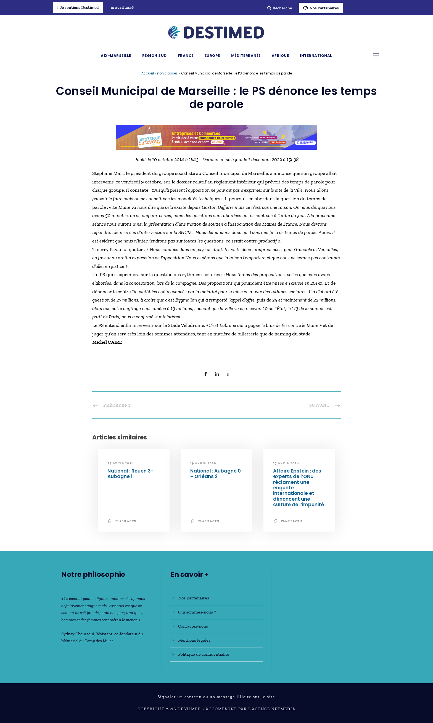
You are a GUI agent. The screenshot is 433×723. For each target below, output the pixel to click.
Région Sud (154, 55)
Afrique (280, 55)
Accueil (147, 73)
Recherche (279, 8)
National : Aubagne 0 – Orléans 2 (215, 474)
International (316, 55)
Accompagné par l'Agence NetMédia (250, 709)
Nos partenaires (193, 598)
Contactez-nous (193, 626)
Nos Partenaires (321, 8)
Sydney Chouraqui (77, 633)
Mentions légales (194, 640)
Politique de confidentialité (203, 654)
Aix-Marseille (116, 55)
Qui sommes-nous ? (197, 612)
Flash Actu (125, 521)
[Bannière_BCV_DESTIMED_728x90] (216, 137)
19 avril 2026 (203, 463)
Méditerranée (246, 55)
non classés (167, 73)
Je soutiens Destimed (78, 7)
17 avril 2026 (286, 463)
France (186, 55)
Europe (212, 55)
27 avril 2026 (120, 463)
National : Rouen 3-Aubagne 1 (130, 474)
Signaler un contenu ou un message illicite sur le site (216, 697)
